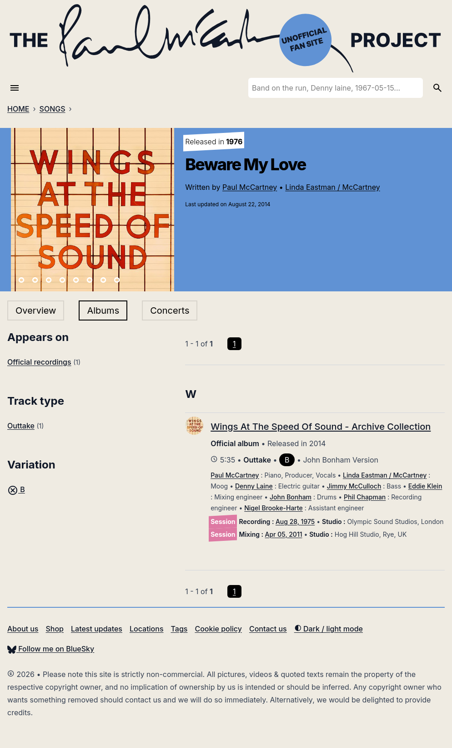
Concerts (169, 310)
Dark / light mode (328, 628)
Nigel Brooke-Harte (273, 508)
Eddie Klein (425, 486)
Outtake (21, 425)
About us (22, 628)
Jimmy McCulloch (354, 486)
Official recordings (39, 361)
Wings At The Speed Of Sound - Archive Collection (321, 426)
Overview (35, 310)
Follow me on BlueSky (50, 648)
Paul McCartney (249, 187)
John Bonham (290, 497)
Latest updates (96, 628)
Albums (103, 310)
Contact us (268, 628)
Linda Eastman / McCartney (332, 187)
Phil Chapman (365, 497)
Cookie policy (218, 628)
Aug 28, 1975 (295, 521)
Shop (54, 628)
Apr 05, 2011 (283, 534)
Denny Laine (254, 486)
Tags (179, 628)
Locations (147, 628)
